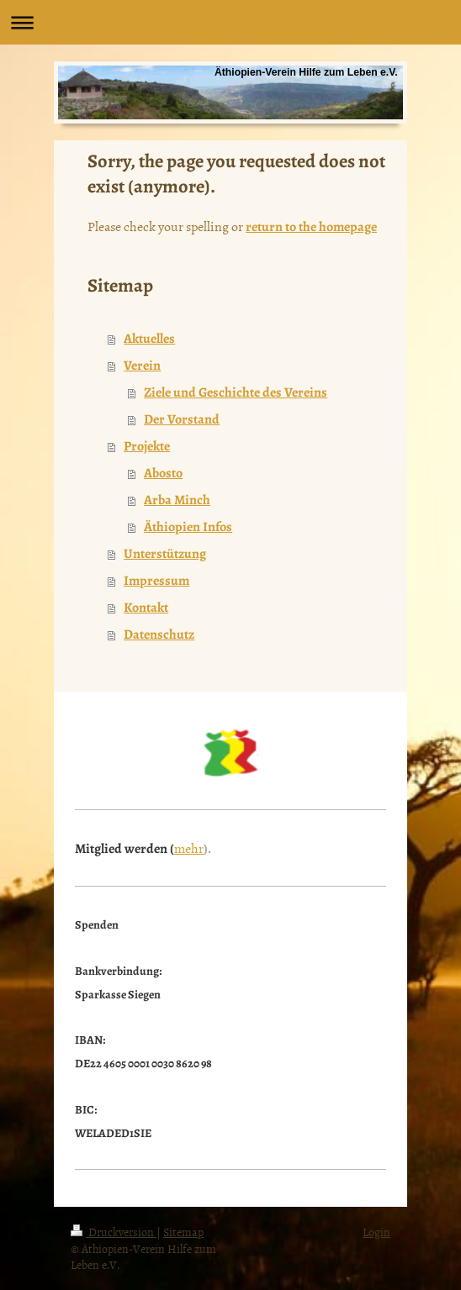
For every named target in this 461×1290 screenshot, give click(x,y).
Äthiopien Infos (188, 527)
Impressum (156, 580)
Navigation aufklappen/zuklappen (230, 22)
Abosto (163, 473)
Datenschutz (159, 634)
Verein (142, 365)
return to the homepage (311, 227)
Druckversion (113, 1231)
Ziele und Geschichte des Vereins (235, 392)
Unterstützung (165, 554)
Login (376, 1231)
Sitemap (183, 1231)
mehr (189, 848)
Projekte (147, 446)
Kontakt (146, 607)
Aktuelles (149, 338)
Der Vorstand (182, 419)
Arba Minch (177, 500)
